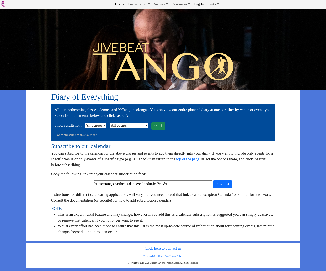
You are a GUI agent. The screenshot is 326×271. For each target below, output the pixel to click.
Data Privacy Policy (173, 256)
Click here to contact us (163, 248)
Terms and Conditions (153, 256)
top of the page (187, 159)
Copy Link (222, 184)
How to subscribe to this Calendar (75, 135)
